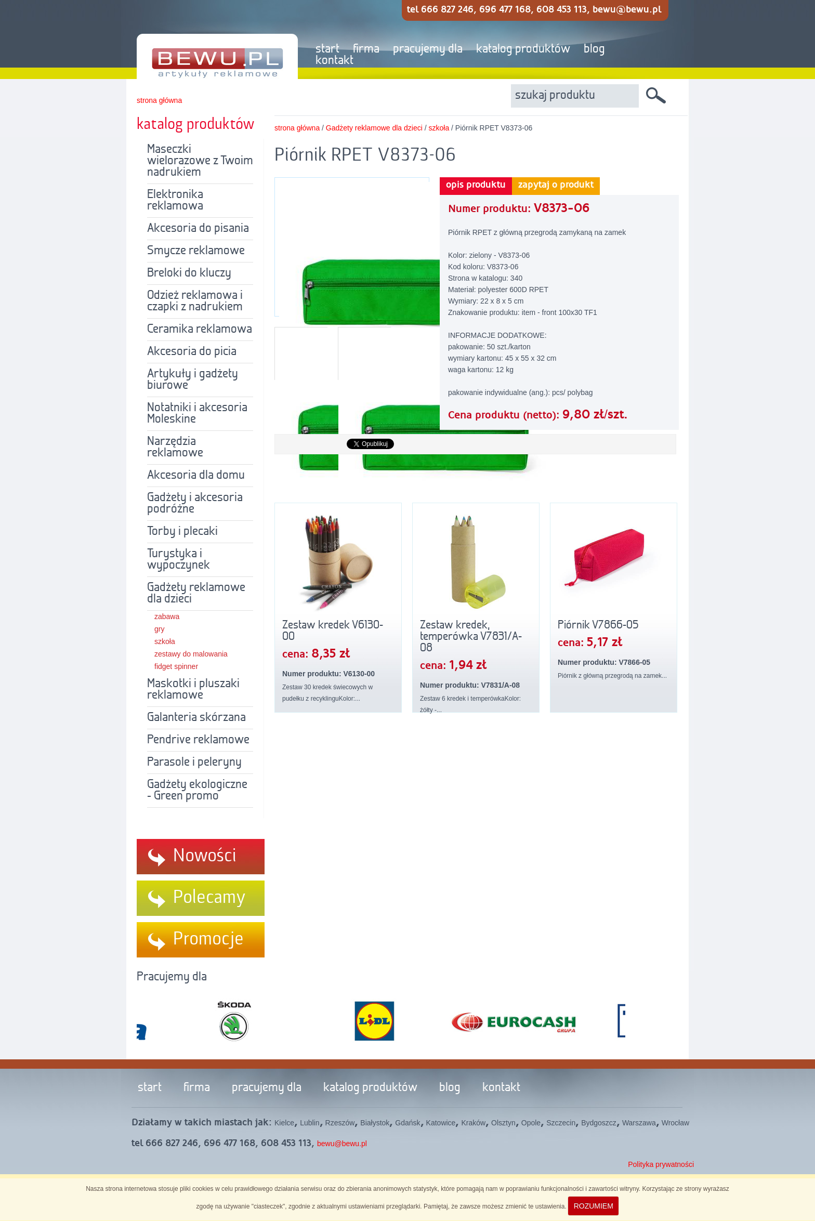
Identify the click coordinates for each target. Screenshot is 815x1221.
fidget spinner (176, 666)
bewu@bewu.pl (342, 1143)
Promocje (208, 939)
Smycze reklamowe (196, 251)
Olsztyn (503, 1123)
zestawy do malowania (191, 654)
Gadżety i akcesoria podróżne (195, 504)
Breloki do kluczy (189, 273)
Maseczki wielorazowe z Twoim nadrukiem (200, 161)
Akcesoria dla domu (196, 475)
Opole (531, 1123)
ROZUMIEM (593, 1206)
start (327, 49)
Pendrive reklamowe (198, 740)
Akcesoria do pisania (198, 228)
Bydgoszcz (598, 1123)
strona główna (159, 100)
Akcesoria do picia (191, 352)
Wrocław (675, 1123)
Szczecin (560, 1123)
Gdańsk (407, 1123)
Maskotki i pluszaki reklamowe (193, 690)
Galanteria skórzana (196, 718)
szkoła (164, 641)
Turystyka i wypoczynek (178, 560)
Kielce (284, 1123)
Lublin (309, 1123)
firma (366, 49)
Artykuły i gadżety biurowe (192, 380)
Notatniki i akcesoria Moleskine (197, 414)
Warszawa (639, 1123)
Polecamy (209, 897)
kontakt (334, 61)
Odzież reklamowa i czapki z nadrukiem (195, 301)
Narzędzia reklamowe (175, 447)
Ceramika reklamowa (199, 329)
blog (594, 49)
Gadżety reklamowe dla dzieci (196, 594)
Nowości (204, 856)
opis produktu (476, 185)
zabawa (166, 616)
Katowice (441, 1123)
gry (159, 629)
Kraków (473, 1123)
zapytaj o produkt (556, 185)
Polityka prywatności (661, 1164)
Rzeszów (340, 1123)
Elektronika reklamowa (175, 201)
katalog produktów (523, 49)
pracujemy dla (428, 49)
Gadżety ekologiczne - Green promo (197, 791)
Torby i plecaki (182, 532)
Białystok (374, 1123)
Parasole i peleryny (194, 762)
